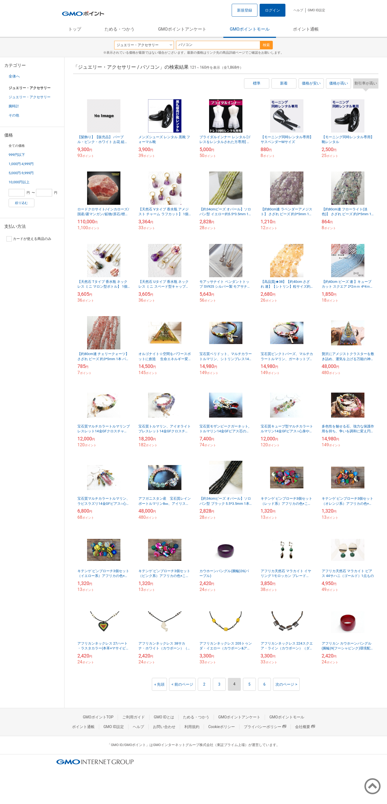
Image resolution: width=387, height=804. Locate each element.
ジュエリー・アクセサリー (30, 97)
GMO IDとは (164, 717)
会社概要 (305, 727)
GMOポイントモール (250, 29)
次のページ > (286, 684)
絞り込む (21, 203)
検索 (266, 45)
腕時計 (14, 106)
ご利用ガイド (133, 717)
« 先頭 (159, 684)
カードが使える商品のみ (28, 239)
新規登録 (244, 10)
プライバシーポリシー (265, 727)
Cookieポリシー (221, 727)
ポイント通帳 (306, 29)
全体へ (14, 76)
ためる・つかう (120, 29)
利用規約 (191, 727)
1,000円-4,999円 (21, 164)
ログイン (272, 10)
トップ (74, 29)
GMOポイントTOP (98, 717)
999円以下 (17, 155)
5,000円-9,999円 (21, 173)
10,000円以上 (19, 182)
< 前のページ (182, 684)
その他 (14, 115)
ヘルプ (298, 10)
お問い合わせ (164, 727)
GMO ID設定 (316, 10)
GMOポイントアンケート (182, 29)
